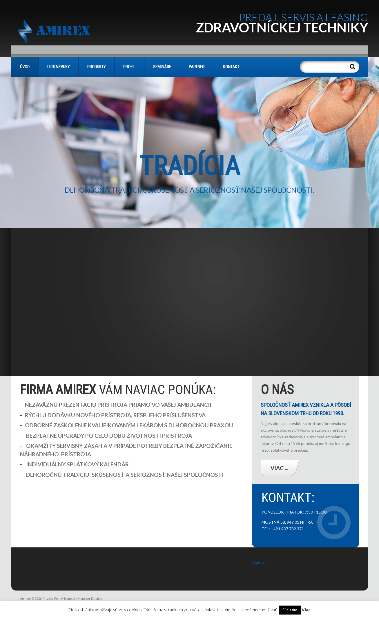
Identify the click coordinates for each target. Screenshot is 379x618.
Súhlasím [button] (289, 610)
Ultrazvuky (58, 66)
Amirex (258, 562)
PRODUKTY (96, 66)
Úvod (25, 66)
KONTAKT (231, 66)
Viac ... (279, 468)
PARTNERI (197, 66)
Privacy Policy (53, 598)
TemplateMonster (77, 598)
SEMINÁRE (162, 66)
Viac (306, 609)
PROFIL (129, 66)
